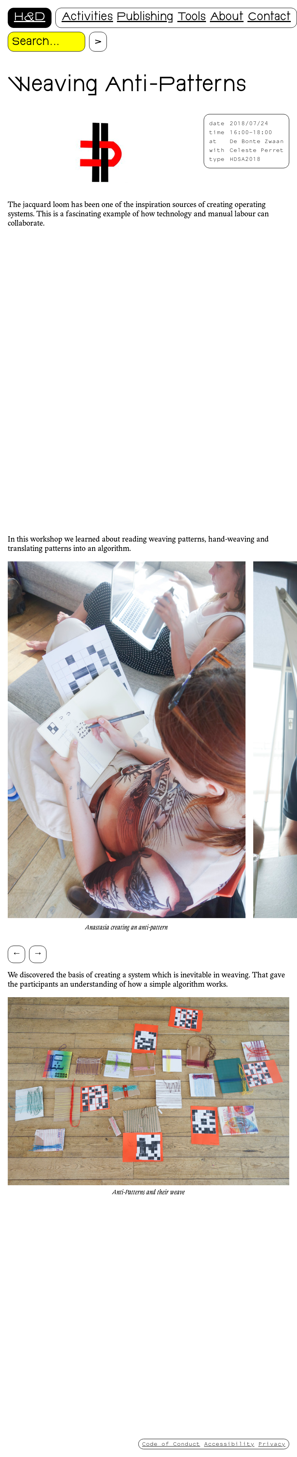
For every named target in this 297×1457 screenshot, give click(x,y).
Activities (87, 17)
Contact (269, 17)
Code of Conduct (171, 1443)
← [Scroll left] (16, 953)
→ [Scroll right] (38, 953)
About (227, 17)
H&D (29, 17)
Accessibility (229, 1443)
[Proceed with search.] (98, 42)
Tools (191, 17)
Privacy (271, 1443)
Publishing (145, 17)
